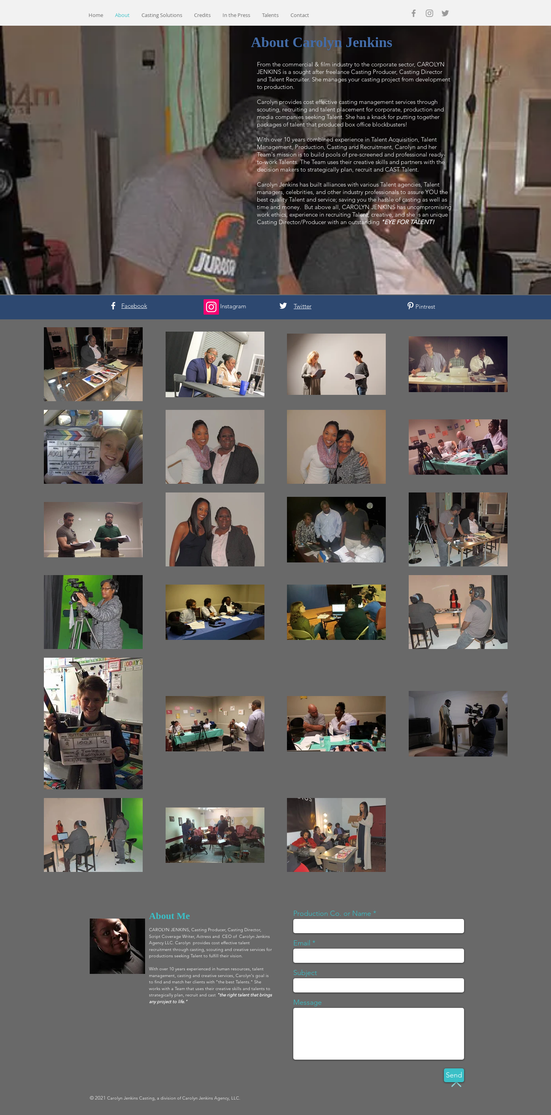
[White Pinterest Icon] (410, 306)
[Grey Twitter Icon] (445, 13)
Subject (305, 972)
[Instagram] (211, 307)
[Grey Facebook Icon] (414, 13)
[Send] (454, 1075)
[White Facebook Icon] (113, 306)
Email (301, 943)
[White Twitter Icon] (283, 306)
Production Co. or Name (332, 913)
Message (307, 1002)
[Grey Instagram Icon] (429, 13)
